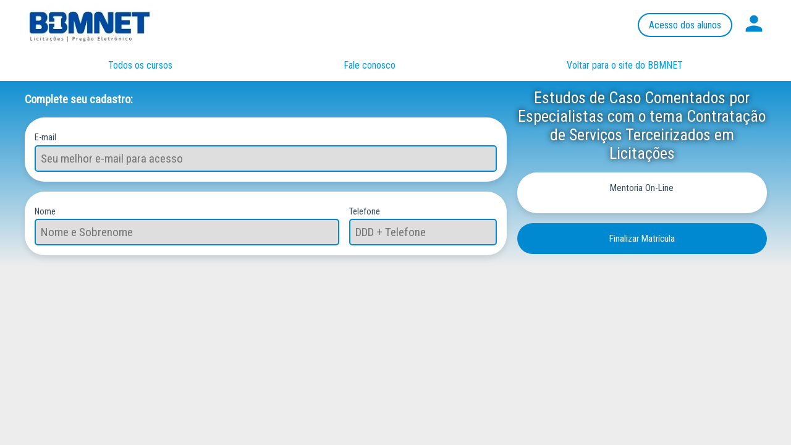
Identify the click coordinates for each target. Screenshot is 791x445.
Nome (45, 211)
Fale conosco (370, 65)
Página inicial (102, 24)
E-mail (45, 137)
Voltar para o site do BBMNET (625, 65)
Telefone (364, 211)
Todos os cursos (140, 65)
